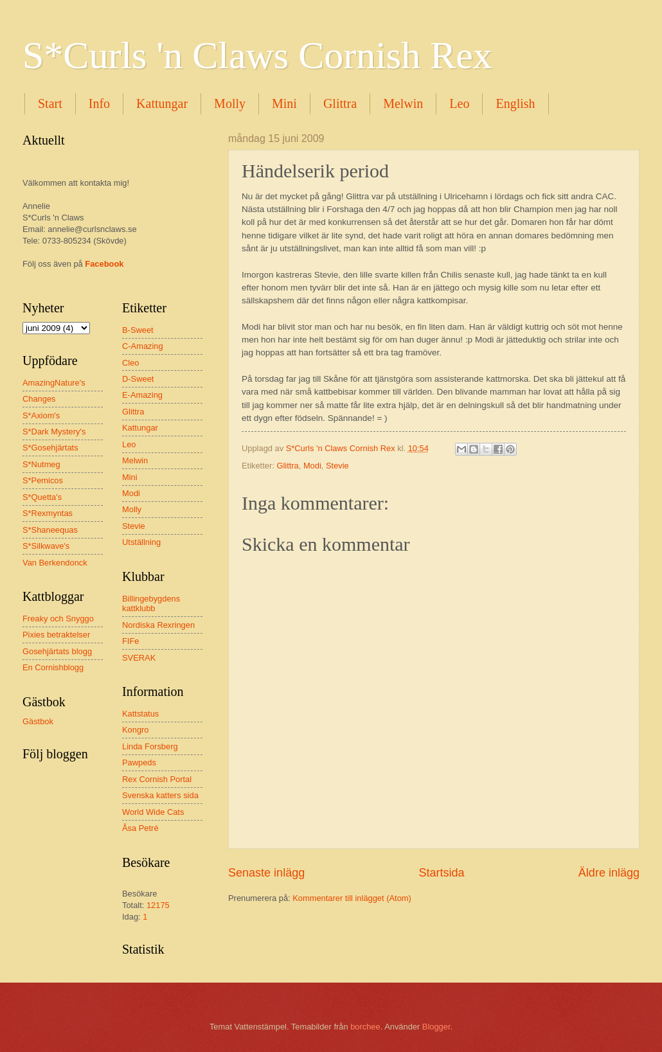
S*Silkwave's (45, 546)
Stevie (337, 465)
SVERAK (139, 658)
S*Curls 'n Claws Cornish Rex (257, 55)
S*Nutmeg (41, 464)
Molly (230, 103)
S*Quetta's (42, 497)
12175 (158, 905)
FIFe (130, 641)
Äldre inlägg (609, 872)
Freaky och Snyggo (58, 618)
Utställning (141, 542)
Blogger (436, 1026)
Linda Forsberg (150, 746)
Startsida (441, 872)
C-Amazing (142, 346)
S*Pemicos (42, 480)
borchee (365, 1026)
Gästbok (37, 721)
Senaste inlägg (266, 872)
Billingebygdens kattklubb (151, 603)
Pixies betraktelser (56, 634)
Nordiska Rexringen (158, 625)
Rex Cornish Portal (157, 779)
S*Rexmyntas (47, 513)
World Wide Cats (153, 812)
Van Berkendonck (54, 562)
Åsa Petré (140, 828)
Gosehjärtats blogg (57, 651)
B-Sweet (138, 330)
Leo (459, 103)
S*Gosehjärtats (50, 447)
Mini (284, 103)
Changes (39, 399)
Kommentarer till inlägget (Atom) (351, 898)
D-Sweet (138, 379)
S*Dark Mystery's (53, 431)
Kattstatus (140, 713)
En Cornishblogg (53, 667)
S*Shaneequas (50, 530)
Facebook (104, 264)
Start (50, 103)
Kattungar (162, 103)
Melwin (403, 103)
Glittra (340, 103)
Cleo (130, 363)
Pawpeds (139, 762)
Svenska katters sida (160, 795)
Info (99, 103)
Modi (312, 465)
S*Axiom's (41, 415)
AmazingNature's (53, 383)
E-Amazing (142, 395)
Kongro (135, 730)
